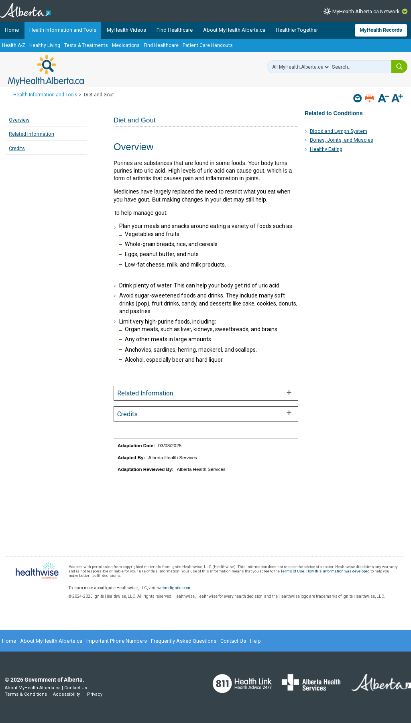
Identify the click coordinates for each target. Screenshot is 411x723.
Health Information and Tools (62, 30)
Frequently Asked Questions (183, 641)
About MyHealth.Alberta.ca (234, 30)
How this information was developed (338, 571)
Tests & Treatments (86, 45)
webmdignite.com (173, 588)
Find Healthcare (175, 30)
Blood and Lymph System (338, 131)
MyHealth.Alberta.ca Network (366, 11)
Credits (17, 148)
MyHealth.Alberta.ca (46, 70)
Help (255, 641)
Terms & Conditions (26, 694)
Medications (126, 45)
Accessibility (66, 694)
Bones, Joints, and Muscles (341, 140)
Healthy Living (44, 45)
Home (12, 30)
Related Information (31, 134)
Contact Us (233, 641)
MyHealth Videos (126, 30)
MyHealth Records (381, 30)
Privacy (94, 694)
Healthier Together (297, 30)
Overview (19, 120)
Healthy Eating (326, 149)
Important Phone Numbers (116, 641)
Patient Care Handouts (208, 45)
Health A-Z (13, 45)
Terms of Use (292, 571)
